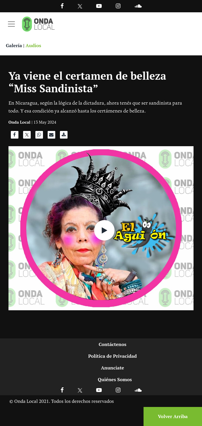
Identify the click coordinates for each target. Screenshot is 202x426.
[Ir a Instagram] (118, 5)
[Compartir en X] (27, 136)
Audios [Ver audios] (33, 45)
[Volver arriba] (171, 416)
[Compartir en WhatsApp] (39, 136)
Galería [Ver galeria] (14, 45)
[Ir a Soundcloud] (137, 389)
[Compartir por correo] (51, 136)
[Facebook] (62, 5)
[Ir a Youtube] (99, 5)
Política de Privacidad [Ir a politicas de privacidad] (112, 356)
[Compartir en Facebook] (14, 136)
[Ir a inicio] (38, 24)
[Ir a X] (80, 389)
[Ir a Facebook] (62, 389)
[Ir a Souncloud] (137, 5)
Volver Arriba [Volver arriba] (173, 416)
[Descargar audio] (64, 136)
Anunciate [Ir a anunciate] (112, 367)
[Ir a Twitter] (80, 6)
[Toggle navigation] (11, 24)
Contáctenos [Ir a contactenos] (112, 344)
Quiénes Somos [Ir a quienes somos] (115, 379)
